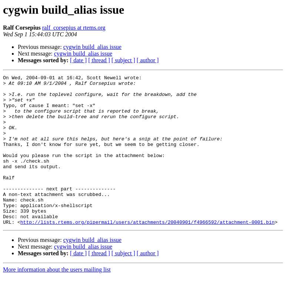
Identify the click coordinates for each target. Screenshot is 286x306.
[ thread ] (99, 60)
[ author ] (148, 60)
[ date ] (78, 60)
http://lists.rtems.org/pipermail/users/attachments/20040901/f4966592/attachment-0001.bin (147, 252)
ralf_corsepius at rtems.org (74, 27)
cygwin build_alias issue (92, 47)
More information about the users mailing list (57, 299)
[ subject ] (123, 60)
